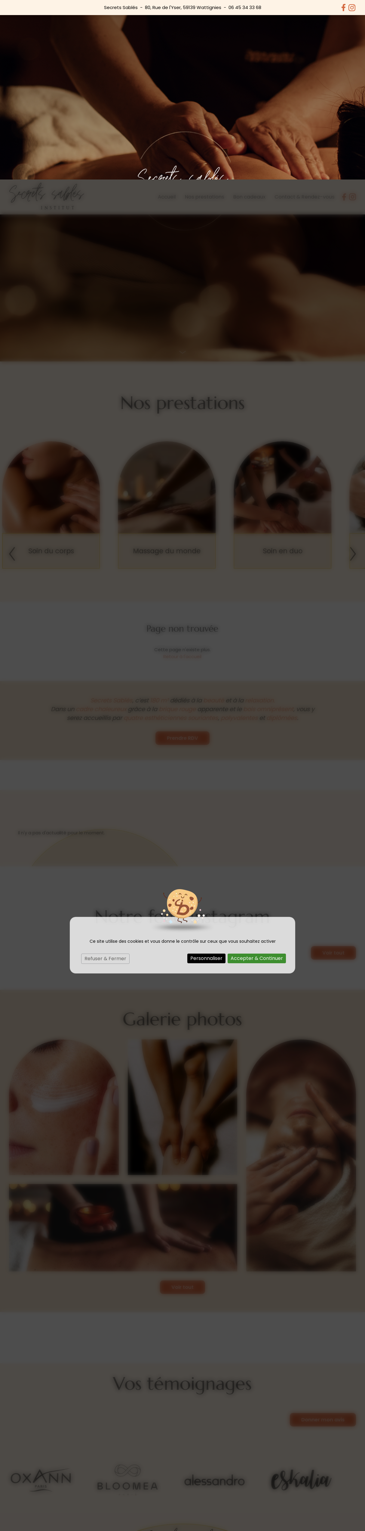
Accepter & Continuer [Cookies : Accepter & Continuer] (257, 778)
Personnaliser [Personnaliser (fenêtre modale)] (206, 778)
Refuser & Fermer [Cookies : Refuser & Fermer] (105, 779)
